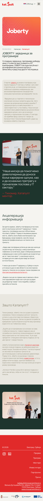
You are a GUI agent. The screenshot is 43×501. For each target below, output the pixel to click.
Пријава (37, 453)
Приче (38, 477)
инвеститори (29, 358)
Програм (37, 458)
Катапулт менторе (32, 345)
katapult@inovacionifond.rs (29, 483)
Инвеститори (35, 467)
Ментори (37, 462)
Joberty (14, 83)
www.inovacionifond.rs (31, 489)
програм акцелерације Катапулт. (15, 272)
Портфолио (36, 472)
